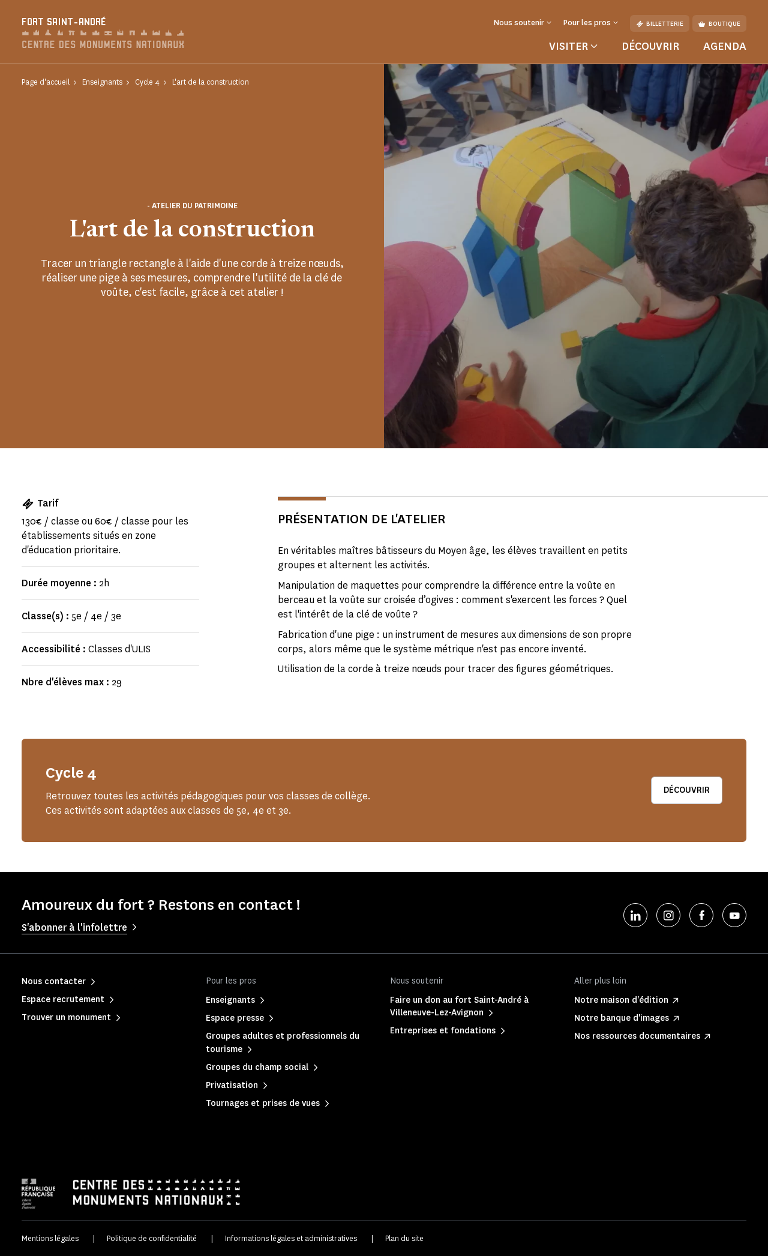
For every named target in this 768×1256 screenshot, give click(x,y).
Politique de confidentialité (152, 1238)
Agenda (724, 46)
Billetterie (659, 23)
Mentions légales (50, 1238)
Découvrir (650, 46)
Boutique (719, 23)
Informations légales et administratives (291, 1238)
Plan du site (404, 1238)
